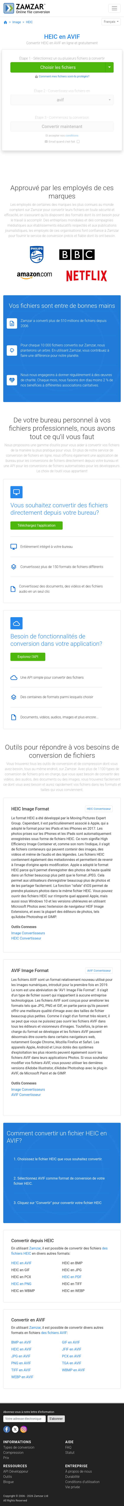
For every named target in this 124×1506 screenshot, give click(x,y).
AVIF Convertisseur (99, 970)
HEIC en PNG (21, 1284)
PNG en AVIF (21, 1363)
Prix (6, 1458)
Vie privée (72, 1487)
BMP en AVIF (21, 1342)
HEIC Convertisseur (99, 808)
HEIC (29, 22)
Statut (69, 1453)
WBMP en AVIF (73, 1370)
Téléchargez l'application (36, 525)
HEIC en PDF (72, 1277)
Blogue (8, 1482)
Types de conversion (18, 1447)
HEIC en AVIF (21, 1263)
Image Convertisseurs (28, 933)
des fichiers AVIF (54, 1333)
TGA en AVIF (71, 1363)
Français (110, 21)
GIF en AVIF (71, 1342)
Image (16, 22)
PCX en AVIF (71, 1356)
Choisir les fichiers (58, 67)
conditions (71, 135)
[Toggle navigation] (114, 8)
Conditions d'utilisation (82, 1482)
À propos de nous (78, 1471)
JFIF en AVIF (71, 1349)
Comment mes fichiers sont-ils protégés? (64, 76)
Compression (13, 1453)
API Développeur (15, 1471)
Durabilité (72, 1477)
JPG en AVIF (20, 1356)
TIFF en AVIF (21, 1370)
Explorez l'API (28, 657)
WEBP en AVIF (22, 1377)
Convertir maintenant (62, 126)
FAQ (68, 1447)
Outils (7, 1477)
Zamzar (35, 1248)
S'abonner (56, 1418)
